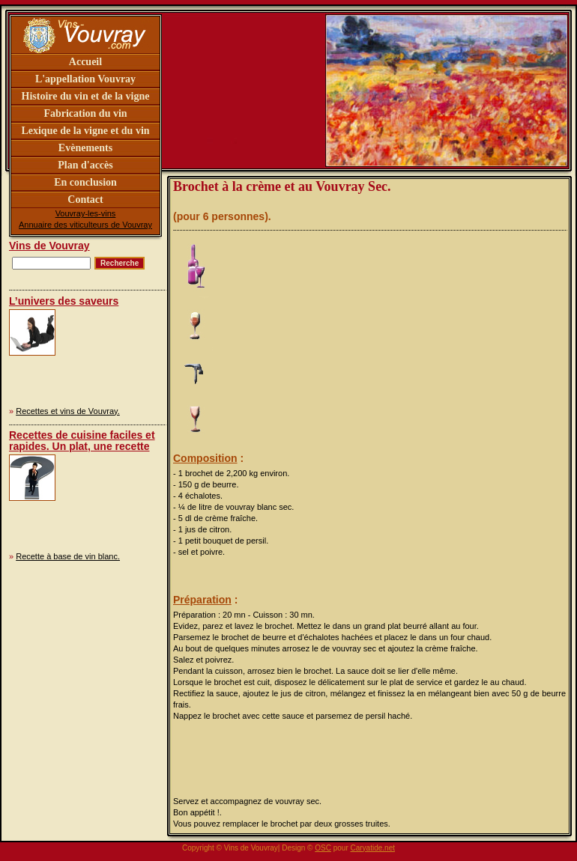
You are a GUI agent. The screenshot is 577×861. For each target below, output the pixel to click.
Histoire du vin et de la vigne (86, 96)
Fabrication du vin (85, 113)
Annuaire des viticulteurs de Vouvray (85, 224)
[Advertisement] (106, 356)
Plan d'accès (85, 165)
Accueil (85, 61)
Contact (85, 199)
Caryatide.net (373, 848)
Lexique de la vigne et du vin (85, 130)
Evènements (85, 147)
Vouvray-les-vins (85, 213)
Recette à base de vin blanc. (68, 556)
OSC (323, 848)
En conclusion (85, 182)
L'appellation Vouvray (85, 79)
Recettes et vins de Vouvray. (68, 411)
